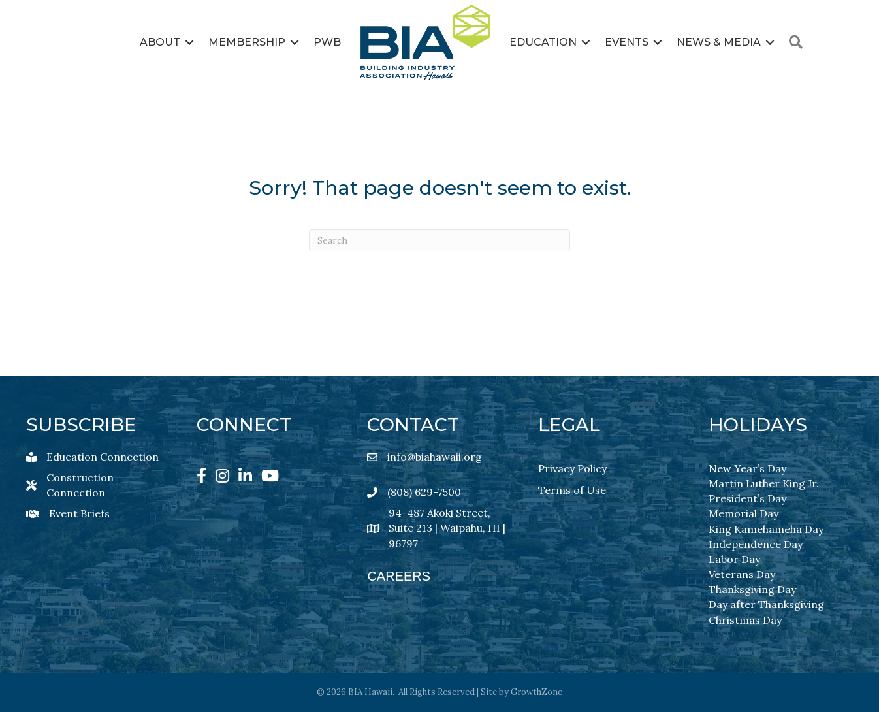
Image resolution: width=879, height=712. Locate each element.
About (160, 42)
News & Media (719, 42)
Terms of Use (572, 489)
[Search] (439, 240)
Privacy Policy (572, 468)
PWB (327, 42)
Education (543, 42)
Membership (246, 42)
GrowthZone (536, 692)
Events (626, 42)
